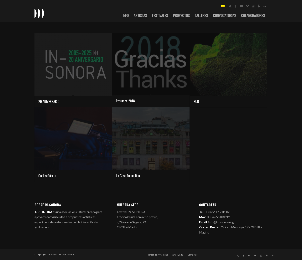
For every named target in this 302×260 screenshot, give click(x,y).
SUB (196, 101)
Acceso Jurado (66, 254)
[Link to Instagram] (253, 6)
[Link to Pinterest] (259, 6)
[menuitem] (125, 15)
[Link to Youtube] (241, 6)
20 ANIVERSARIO (49, 101)
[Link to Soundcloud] (265, 6)
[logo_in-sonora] (39, 13)
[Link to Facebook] (236, 6)
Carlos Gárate (47, 175)
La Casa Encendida (128, 175)
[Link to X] (230, 6)
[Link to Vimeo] (247, 6)
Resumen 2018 (125, 100)
